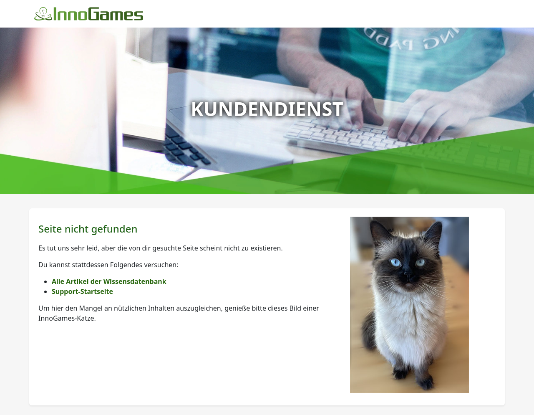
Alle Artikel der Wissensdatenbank (109, 281)
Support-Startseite (82, 291)
